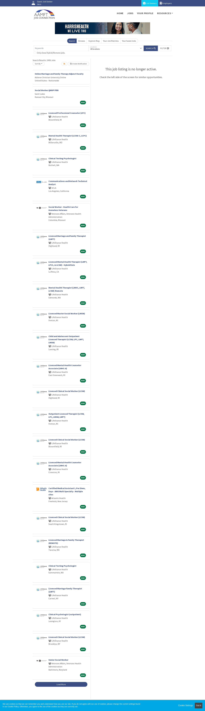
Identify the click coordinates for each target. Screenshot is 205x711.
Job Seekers (150, 3)
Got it (198, 705)
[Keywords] (61, 48)
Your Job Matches (111, 41)
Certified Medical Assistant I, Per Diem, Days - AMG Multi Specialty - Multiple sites (67, 491)
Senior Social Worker (58, 660)
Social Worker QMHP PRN (47, 90)
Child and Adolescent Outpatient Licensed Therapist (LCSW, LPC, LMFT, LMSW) (66, 339)
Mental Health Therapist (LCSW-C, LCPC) (68, 135)
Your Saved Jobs (129, 41)
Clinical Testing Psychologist (62, 158)
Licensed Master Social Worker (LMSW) (67, 313)
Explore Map (94, 41)
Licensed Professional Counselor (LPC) (67, 113)
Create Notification (78, 64)
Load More (61, 684)
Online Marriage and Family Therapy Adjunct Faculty (59, 73)
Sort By (38, 64)
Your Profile (145, 13)
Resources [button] (164, 13)
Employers (166, 3)
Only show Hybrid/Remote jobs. (51, 52)
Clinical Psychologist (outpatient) (65, 614)
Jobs (130, 13)
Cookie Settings (185, 705)
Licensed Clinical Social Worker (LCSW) (67, 391)
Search (72, 41)
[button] (164, 48)
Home (120, 13)
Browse (81, 41)
